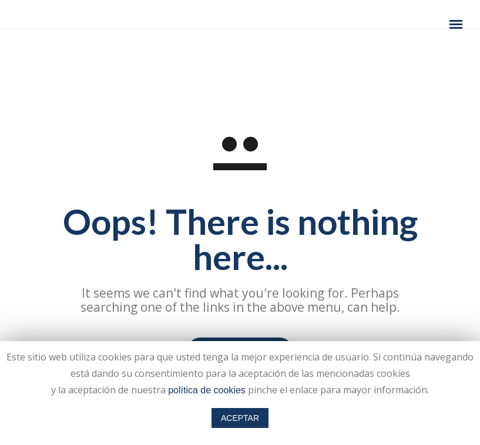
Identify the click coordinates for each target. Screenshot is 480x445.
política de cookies (207, 390)
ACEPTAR (240, 418)
